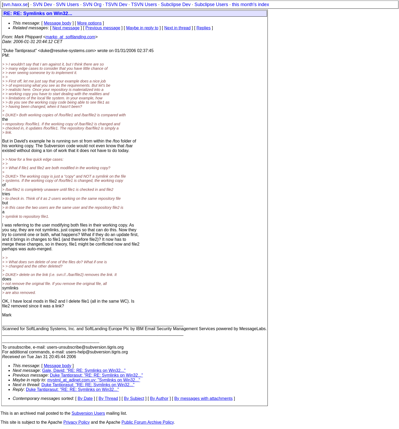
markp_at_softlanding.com (70, 37)
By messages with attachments (203, 398)
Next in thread (177, 28)
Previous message (102, 28)
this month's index (250, 4)
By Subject (134, 398)
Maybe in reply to (142, 28)
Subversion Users (88, 413)
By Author (159, 398)
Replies (204, 28)
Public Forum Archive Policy (147, 422)
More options (89, 23)
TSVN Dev (116, 4)
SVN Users (67, 4)
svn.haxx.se (15, 4)
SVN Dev (42, 4)
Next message (65, 28)
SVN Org (92, 4)
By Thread (108, 398)
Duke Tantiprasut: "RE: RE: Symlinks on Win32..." (96, 375)
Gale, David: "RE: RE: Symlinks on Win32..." (83, 370)
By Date (85, 398)
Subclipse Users (211, 4)
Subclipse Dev (176, 4)
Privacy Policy (76, 422)
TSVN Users (144, 4)
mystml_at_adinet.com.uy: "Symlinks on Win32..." (93, 380)
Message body (57, 23)
